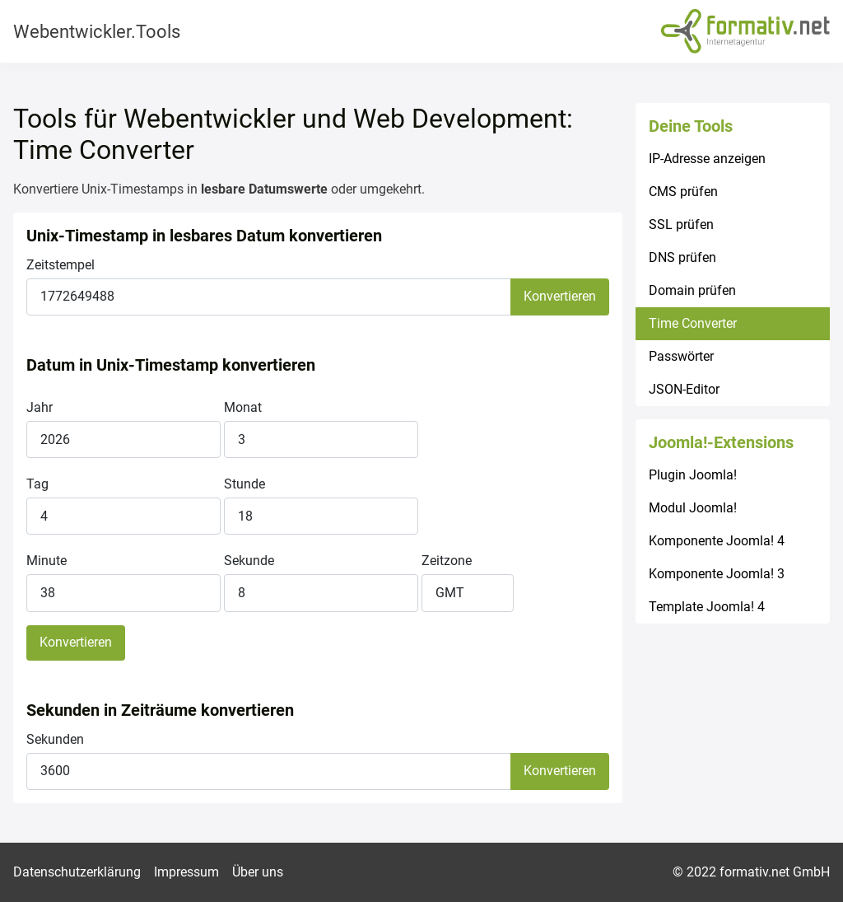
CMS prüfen (683, 191)
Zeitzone (447, 560)
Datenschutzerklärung (77, 872)
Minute (46, 560)
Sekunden (55, 739)
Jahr (39, 407)
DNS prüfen (682, 257)
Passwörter (681, 356)
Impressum (186, 872)
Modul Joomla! (693, 508)
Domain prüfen (692, 290)
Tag (37, 484)
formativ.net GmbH (775, 872)
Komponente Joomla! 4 (717, 541)
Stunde (244, 484)
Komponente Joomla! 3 (717, 574)
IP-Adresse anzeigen (707, 158)
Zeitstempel (60, 265)
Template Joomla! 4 (707, 607)
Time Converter (693, 323)
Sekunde (249, 560)
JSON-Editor (684, 389)
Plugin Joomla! (693, 475)
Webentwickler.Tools (96, 31)
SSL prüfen (681, 224)
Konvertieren (560, 296)
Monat (243, 407)
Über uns (257, 872)
